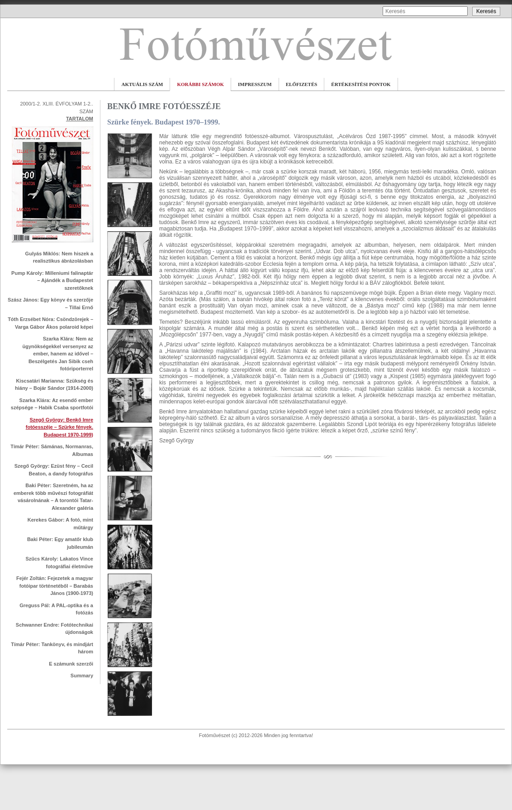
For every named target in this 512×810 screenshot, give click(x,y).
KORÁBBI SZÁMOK (200, 84)
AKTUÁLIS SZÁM (142, 84)
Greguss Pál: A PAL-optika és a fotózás (56, 609)
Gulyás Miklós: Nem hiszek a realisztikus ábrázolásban (59, 257)
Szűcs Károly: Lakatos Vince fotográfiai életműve (59, 562)
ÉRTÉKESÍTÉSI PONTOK (360, 84)
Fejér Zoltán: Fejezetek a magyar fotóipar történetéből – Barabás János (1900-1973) (54, 585)
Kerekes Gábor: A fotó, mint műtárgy (60, 523)
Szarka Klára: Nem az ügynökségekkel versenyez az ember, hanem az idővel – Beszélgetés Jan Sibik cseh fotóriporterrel (57, 353)
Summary (82, 675)
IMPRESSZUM (255, 84)
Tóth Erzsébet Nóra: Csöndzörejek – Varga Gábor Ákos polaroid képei (50, 323)
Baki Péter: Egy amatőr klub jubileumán (60, 543)
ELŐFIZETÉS (302, 84)
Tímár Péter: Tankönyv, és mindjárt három (52, 648)
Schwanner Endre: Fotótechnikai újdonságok (54, 628)
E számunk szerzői (71, 663)
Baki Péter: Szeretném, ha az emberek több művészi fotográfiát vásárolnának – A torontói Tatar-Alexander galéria (53, 497)
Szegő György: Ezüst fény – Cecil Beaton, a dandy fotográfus (53, 469)
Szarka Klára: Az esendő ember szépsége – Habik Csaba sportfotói (52, 404)
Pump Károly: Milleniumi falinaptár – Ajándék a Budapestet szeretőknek (52, 280)
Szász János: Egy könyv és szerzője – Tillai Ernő (50, 303)
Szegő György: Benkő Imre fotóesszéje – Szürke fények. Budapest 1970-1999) (59, 427)
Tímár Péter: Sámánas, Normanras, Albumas (51, 450)
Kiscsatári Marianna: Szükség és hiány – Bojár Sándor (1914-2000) (54, 384)
